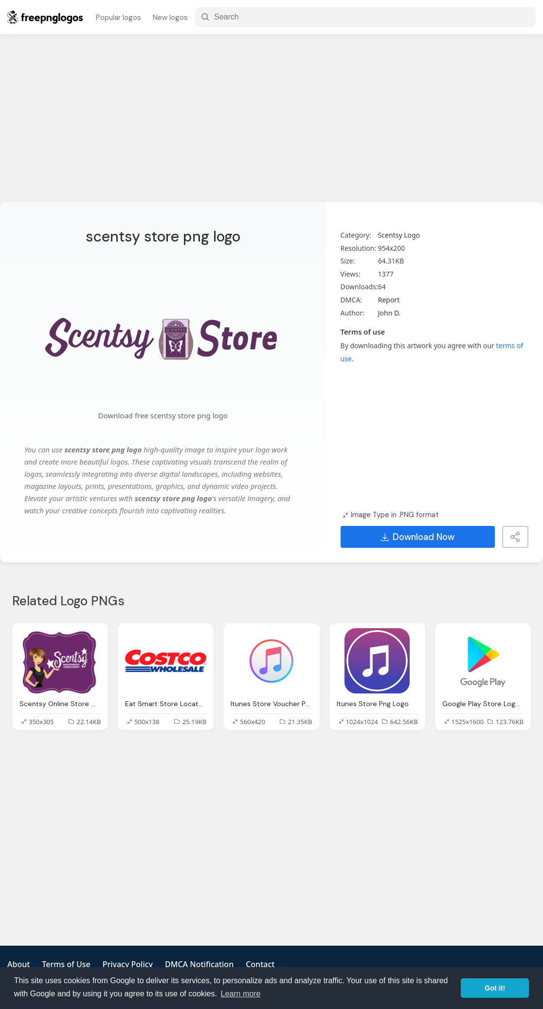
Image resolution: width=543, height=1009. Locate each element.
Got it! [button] (495, 988)
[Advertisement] (271, 124)
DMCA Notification (199, 964)
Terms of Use (66, 964)
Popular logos (118, 17)
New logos (170, 17)
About (18, 964)
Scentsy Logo (399, 235)
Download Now (417, 537)
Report (389, 299)
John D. (389, 313)
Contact (260, 964)
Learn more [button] (241, 994)
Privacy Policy (128, 964)
